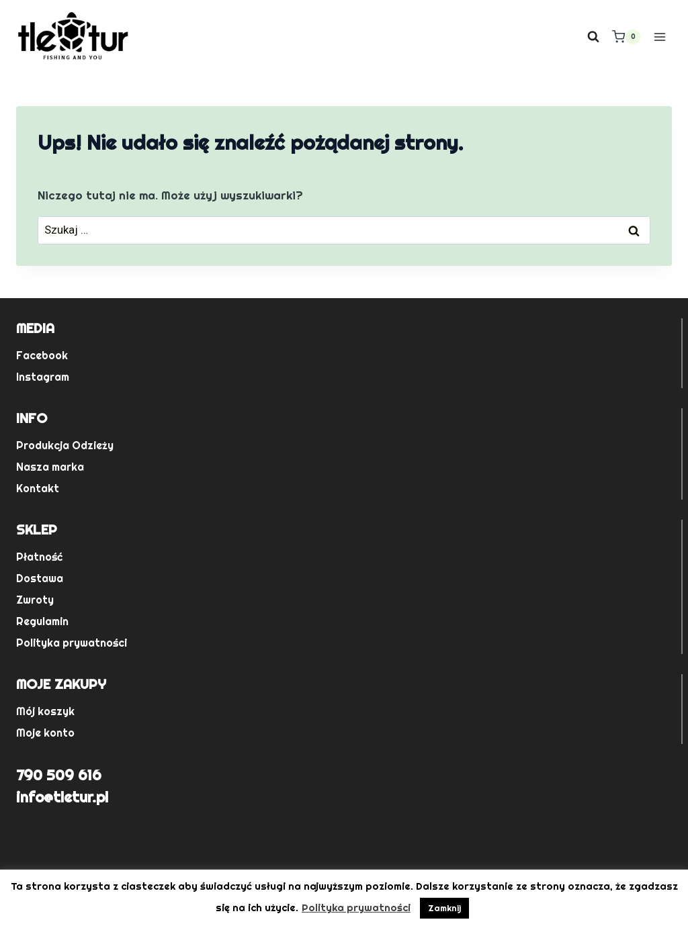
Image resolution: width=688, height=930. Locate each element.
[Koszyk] (626, 37)
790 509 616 (58, 774)
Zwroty (35, 600)
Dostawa (39, 578)
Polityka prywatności (71, 643)
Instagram (42, 377)
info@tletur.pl (62, 797)
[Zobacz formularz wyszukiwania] (593, 37)
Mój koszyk (45, 711)
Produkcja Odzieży (65, 445)
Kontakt (37, 488)
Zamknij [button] (444, 908)
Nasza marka (50, 467)
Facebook (42, 355)
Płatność (39, 557)
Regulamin (42, 621)
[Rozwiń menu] (659, 36)
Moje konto (45, 733)
